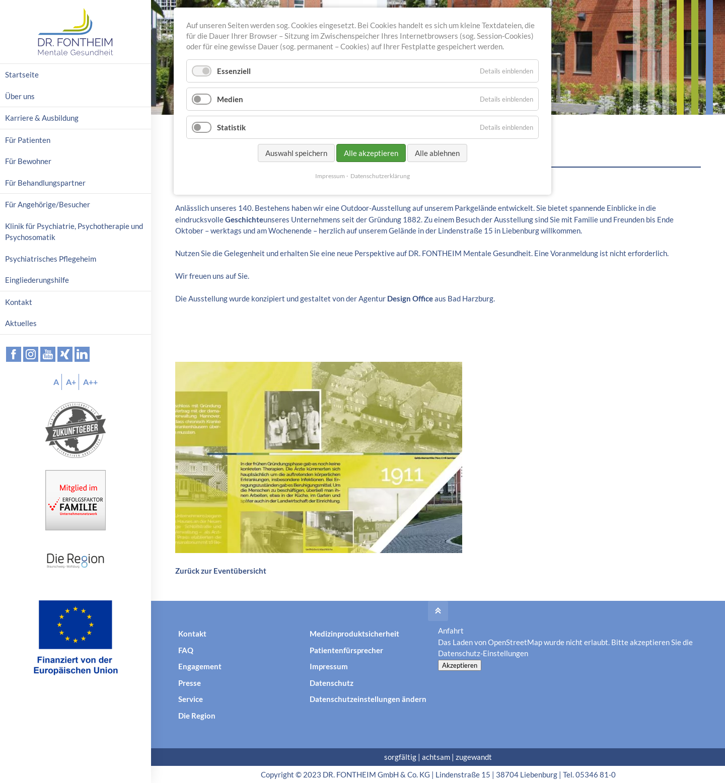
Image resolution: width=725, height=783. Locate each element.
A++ (90, 381)
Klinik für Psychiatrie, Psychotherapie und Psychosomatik (74, 231)
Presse (189, 682)
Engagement (200, 666)
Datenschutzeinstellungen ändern (368, 698)
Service (190, 698)
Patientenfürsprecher (346, 650)
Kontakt (192, 633)
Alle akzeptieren (371, 153)
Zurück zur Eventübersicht (220, 570)
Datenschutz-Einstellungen (483, 653)
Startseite (22, 74)
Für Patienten (27, 139)
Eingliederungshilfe (37, 279)
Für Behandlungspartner (45, 182)
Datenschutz (331, 682)
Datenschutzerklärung (380, 176)
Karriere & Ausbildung (42, 117)
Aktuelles (21, 323)
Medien (230, 99)
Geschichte (244, 219)
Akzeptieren (459, 665)
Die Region (196, 715)
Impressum (329, 666)
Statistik (231, 127)
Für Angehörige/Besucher (47, 204)
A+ (71, 381)
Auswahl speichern (296, 153)
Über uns (20, 96)
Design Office (410, 298)
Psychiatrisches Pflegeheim (50, 258)
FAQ (185, 650)
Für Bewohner (28, 161)
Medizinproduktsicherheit (354, 633)
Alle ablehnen (437, 153)
